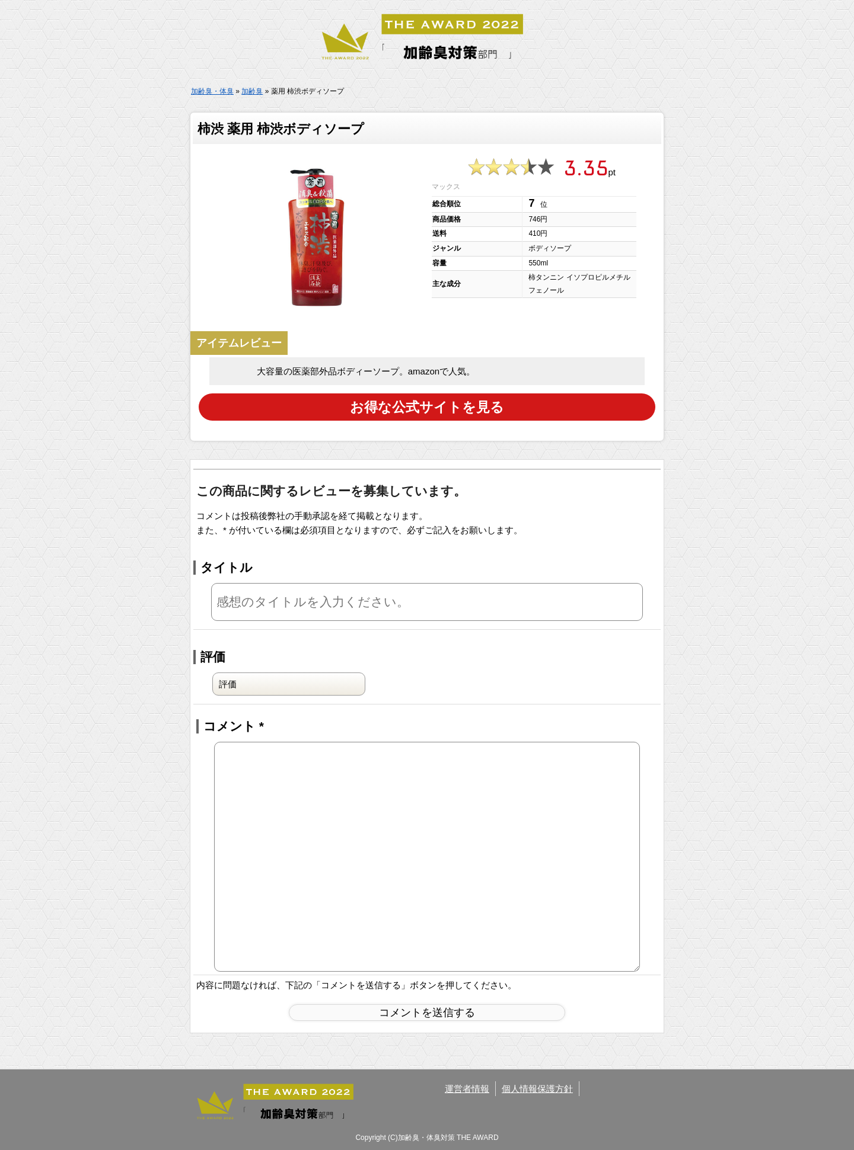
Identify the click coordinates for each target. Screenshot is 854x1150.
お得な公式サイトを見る (427, 406)
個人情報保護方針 (537, 1087)
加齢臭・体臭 (212, 91)
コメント (233, 725)
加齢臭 (252, 91)
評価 (212, 656)
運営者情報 (467, 1087)
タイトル (226, 567)
